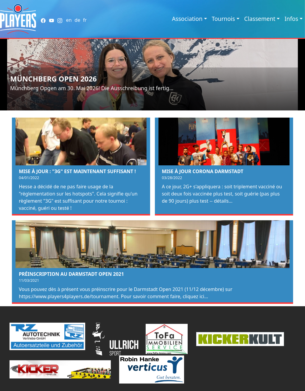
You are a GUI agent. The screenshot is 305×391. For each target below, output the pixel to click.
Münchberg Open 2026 (53, 79)
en (69, 20)
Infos (291, 19)
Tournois (223, 19)
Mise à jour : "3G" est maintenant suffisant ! (77, 171)
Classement (260, 19)
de (77, 20)
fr (85, 20)
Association (187, 19)
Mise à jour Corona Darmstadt (202, 171)
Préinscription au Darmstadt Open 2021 (71, 274)
